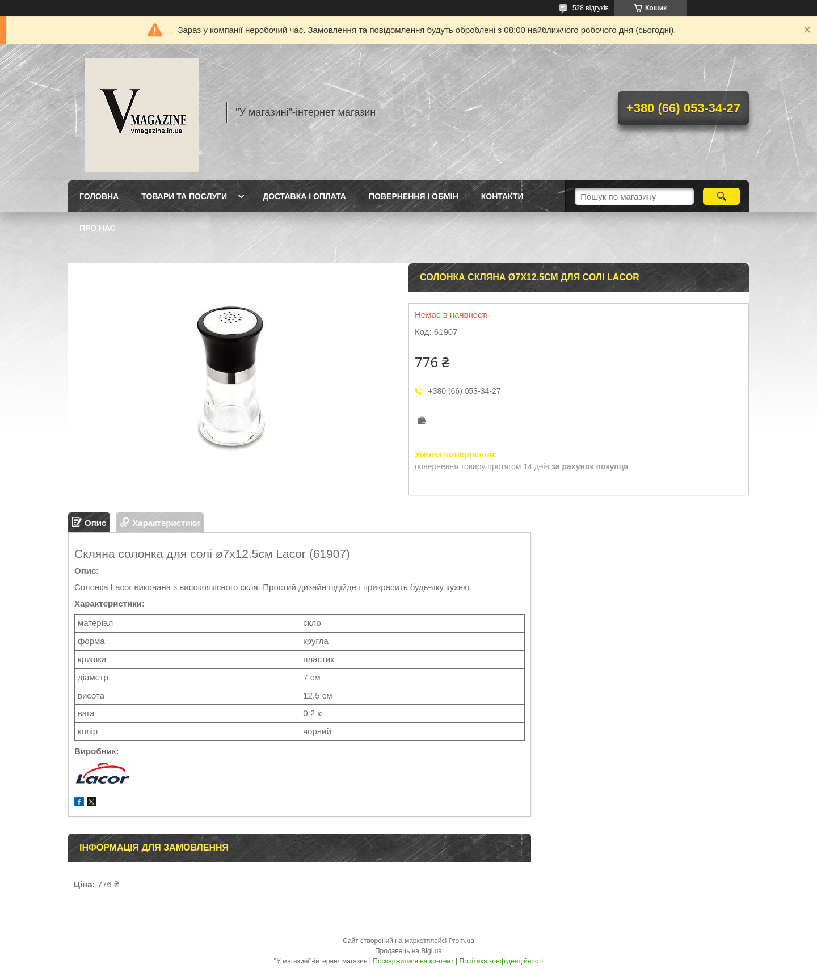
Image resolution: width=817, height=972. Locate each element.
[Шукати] (721, 196)
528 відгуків (590, 8)
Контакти (502, 196)
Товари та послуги (184, 196)
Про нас (97, 228)
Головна (99, 196)
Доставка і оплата (304, 196)
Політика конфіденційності (502, 961)
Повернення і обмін (413, 196)
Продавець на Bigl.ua (408, 951)
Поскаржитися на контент (413, 961)
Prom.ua (461, 941)
